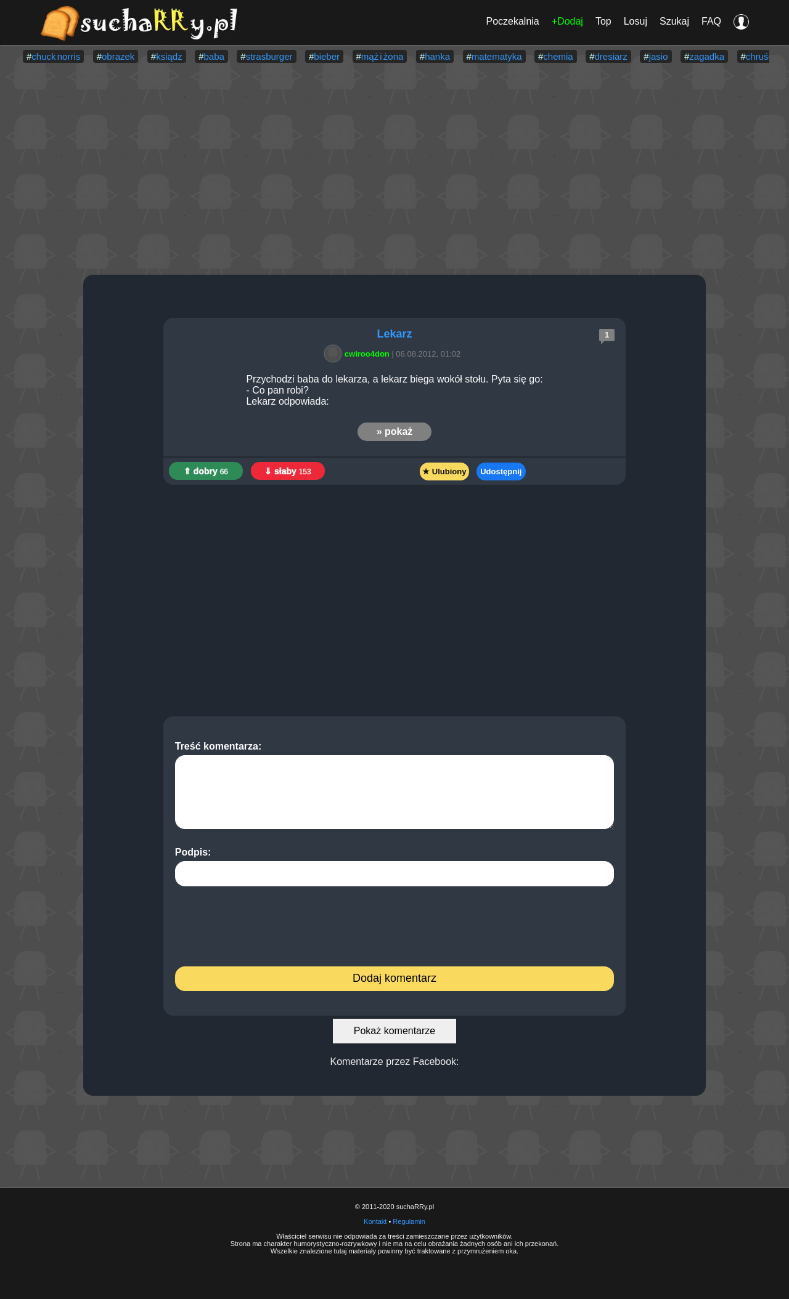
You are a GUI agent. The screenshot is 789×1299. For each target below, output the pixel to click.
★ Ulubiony (444, 471)
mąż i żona (382, 56)
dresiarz (611, 56)
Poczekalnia (512, 21)
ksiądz (169, 56)
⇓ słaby (287, 471)
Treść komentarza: (395, 785)
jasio (658, 56)
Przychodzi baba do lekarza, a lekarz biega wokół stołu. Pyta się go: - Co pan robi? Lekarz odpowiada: (394, 390)
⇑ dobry (206, 471)
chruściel (764, 56)
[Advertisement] (394, 170)
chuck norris (55, 56)
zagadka (706, 56)
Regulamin (409, 1221)
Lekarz (394, 334)
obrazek (118, 56)
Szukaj (674, 21)
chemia (558, 56)
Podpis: (395, 866)
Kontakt (375, 1221)
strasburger (269, 56)
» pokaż (395, 431)
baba (214, 56)
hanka (437, 56)
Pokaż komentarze (395, 1031)
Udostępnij (500, 471)
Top (603, 21)
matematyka (497, 56)
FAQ (711, 21)
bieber (327, 56)
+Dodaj (567, 21)
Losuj (635, 21)
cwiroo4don (359, 353)
